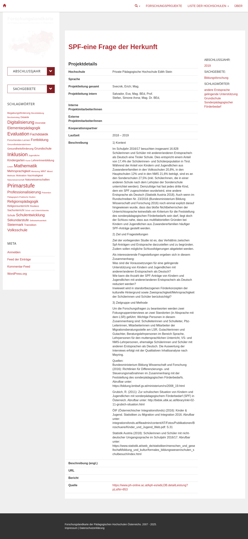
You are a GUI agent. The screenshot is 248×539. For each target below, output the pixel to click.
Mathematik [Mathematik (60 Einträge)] (25, 165)
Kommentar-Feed (18, 266)
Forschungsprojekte (164, 6)
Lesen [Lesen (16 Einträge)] (10, 166)
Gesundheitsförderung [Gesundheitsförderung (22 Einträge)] (20, 148)
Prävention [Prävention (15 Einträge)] (46, 193)
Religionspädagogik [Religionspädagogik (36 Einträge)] (22, 201)
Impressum (71, 528)
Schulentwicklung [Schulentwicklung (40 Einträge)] (30, 215)
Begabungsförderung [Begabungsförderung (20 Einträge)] (18, 113)
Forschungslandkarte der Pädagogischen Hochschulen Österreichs (103, 524)
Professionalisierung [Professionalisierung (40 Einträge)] (24, 192)
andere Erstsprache (217, 89)
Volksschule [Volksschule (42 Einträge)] (17, 230)
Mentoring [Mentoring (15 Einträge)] (35, 171)
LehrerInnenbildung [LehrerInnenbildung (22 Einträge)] (42, 160)
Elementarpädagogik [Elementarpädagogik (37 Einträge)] (23, 128)
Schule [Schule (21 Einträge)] (11, 215)
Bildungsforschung (216, 77)
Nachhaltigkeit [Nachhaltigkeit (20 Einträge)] (35, 175)
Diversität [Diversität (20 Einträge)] (40, 123)
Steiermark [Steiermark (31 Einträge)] (15, 225)
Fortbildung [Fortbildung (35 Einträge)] (39, 140)
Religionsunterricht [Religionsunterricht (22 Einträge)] (18, 206)
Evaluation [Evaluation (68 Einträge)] (18, 133)
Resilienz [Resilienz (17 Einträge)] (34, 206)
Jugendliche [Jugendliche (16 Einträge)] (34, 155)
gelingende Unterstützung (221, 94)
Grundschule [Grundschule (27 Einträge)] (42, 148)
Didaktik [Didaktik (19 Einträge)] (25, 117)
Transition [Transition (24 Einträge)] (30, 224)
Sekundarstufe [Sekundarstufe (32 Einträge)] (18, 220)
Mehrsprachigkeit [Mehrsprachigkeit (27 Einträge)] (18, 171)
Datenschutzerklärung (91, 528)
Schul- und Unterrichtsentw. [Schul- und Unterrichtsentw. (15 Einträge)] (37, 210)
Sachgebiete (34, 89)
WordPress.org (17, 273)
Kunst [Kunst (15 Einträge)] (27, 160)
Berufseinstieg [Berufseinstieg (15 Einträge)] (13, 117)
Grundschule (212, 98)
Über (238, 6)
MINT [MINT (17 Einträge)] (43, 171)
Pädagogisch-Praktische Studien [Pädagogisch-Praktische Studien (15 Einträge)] (21, 197)
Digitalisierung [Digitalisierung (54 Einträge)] (20, 122)
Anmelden (14, 252)
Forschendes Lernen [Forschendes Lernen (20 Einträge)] (18, 140)
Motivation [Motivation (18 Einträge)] (21, 175)
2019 (207, 65)
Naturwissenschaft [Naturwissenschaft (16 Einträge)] (15, 180)
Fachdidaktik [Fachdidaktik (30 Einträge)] (39, 134)
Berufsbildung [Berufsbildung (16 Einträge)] (37, 113)
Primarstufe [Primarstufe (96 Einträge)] (21, 186)
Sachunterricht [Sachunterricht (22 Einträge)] (15, 210)
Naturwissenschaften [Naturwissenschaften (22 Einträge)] (37, 179)
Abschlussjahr (34, 71)
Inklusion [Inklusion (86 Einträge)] (17, 154)
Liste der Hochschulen (208, 6)
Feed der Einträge (19, 259)
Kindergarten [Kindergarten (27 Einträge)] (16, 160)
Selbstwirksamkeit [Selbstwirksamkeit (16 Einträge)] (38, 220)
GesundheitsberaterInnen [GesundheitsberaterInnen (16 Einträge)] (19, 144)
